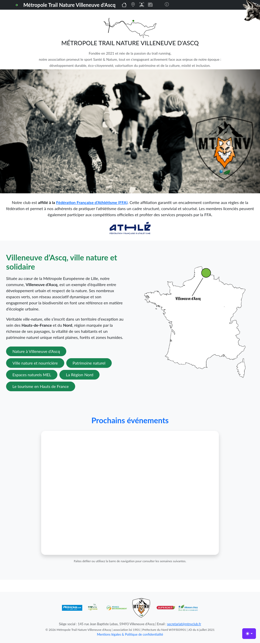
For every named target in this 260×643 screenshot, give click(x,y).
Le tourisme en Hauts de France (40, 386)
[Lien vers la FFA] (130, 227)
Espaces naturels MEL (31, 374)
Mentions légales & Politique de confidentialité (130, 634)
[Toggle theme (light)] (249, 633)
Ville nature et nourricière (35, 362)
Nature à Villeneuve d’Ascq (36, 351)
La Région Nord (79, 374)
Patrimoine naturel (89, 362)
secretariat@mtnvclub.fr (184, 624)
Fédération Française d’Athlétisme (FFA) (91, 202)
